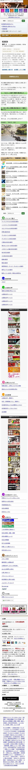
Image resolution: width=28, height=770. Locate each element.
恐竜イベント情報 (9, 749)
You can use (5, 586)
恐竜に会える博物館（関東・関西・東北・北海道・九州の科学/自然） (14, 721)
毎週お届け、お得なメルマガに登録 (11, 385)
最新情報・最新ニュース (10, 745)
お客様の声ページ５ (7, 304)
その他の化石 (16, 736)
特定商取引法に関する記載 (15, 742)
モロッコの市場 (19, 763)
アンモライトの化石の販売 (9, 238)
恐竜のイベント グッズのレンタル (12, 717)
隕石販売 (8, 740)
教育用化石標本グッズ (14, 738)
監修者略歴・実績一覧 (7, 69)
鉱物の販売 (5, 259)
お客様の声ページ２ (7, 294)
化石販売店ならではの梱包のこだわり (12, 405)
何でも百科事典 (6, 543)
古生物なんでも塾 (7, 679)
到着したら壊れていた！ (8, 546)
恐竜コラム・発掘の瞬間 (12, 752)
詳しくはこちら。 (13, 674)
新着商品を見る (14, 76)
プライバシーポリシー (8, 576)
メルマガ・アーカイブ (8, 583)
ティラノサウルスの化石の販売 (10, 221)
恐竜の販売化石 (6, 232)
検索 (23, 20)
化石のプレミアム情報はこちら (12, 683)
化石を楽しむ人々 (6, 550)
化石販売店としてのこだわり (9, 408)
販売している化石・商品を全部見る (11, 273)
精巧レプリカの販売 (7, 269)
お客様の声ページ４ (7, 301)
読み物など (22, 743)
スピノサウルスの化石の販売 (9, 228)
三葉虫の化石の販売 (7, 242)
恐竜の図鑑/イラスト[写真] (14, 719)
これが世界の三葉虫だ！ (8, 529)
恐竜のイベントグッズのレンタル (11, 498)
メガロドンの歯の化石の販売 (9, 249)
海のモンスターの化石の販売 (9, 245)
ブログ (3, 282)
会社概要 (4, 411)
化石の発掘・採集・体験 (8, 533)
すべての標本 (7, 727)
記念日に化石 (21, 747)
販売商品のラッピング (12, 751)
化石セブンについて (16, 740)
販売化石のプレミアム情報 (14, 760)
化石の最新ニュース (7, 536)
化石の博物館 (5, 539)
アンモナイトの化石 (13, 733)
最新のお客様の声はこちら (9, 290)
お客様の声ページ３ (7, 297)
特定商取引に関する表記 (8, 579)
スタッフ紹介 (5, 558)
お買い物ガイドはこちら (14, 17)
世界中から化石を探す (8, 501)
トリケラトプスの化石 (10, 731)
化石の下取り (14, 756)
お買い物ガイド (6, 572)
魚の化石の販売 (6, 252)
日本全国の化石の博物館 (10, 765)
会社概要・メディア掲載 (20, 69)
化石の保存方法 (12, 747)
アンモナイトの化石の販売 (9, 235)
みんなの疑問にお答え (8, 569)
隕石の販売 (5, 262)
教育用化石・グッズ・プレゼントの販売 (12, 266)
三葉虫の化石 (15, 727)
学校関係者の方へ (6, 505)
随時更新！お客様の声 (8, 562)
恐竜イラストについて (8, 597)
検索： (5, 20)
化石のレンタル (6, 511)
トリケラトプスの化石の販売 (9, 225)
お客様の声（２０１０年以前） (10, 565)
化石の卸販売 (5, 508)
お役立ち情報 (13, 743)
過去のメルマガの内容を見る (9, 389)
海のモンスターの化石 (16, 735)
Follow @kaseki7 (10, 698)
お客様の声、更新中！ (8, 398)
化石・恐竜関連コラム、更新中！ (11, 401)
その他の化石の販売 (7, 256)
